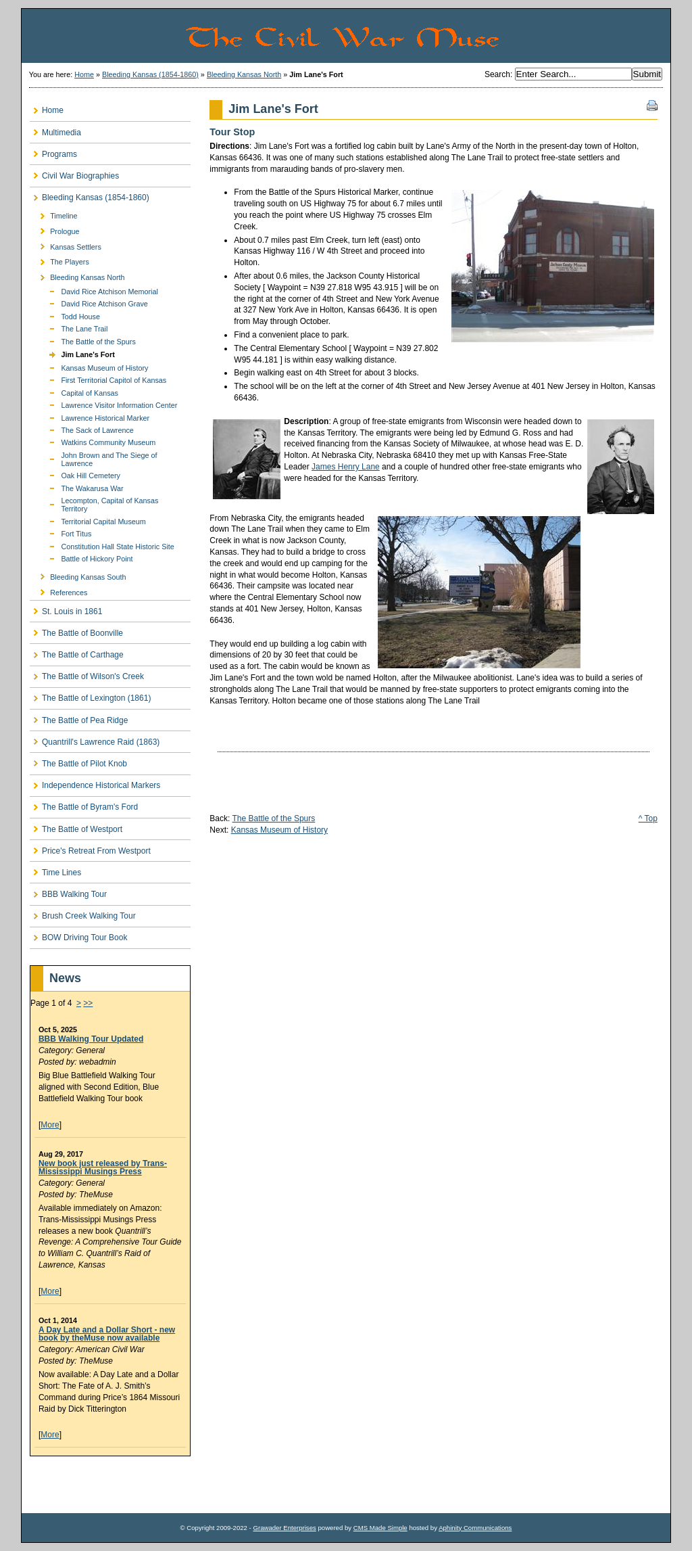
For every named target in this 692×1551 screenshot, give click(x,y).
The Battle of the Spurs (274, 818)
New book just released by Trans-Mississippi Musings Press (103, 1167)
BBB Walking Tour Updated (91, 1039)
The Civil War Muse (427, 36)
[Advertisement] (109, 1484)
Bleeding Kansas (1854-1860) (150, 74)
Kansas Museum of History (279, 830)
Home (84, 74)
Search (497, 74)
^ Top (648, 818)
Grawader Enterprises (284, 1527)
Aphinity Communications (475, 1527)
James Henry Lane (346, 466)
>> (88, 1003)
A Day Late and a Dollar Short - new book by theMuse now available (107, 1334)
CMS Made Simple (380, 1527)
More (50, 1125)
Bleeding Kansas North (244, 74)
